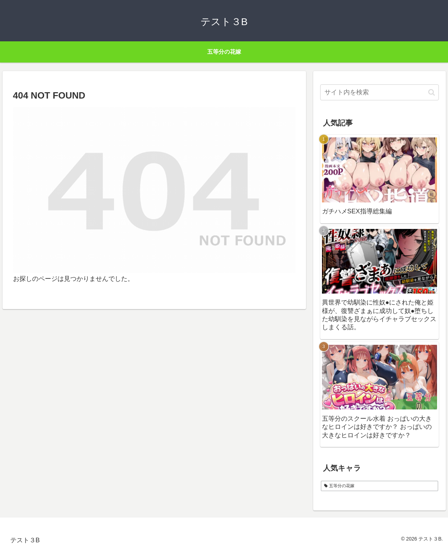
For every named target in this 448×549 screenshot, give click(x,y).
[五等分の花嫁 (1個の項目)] (379, 486)
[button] (431, 92)
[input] (379, 92)
